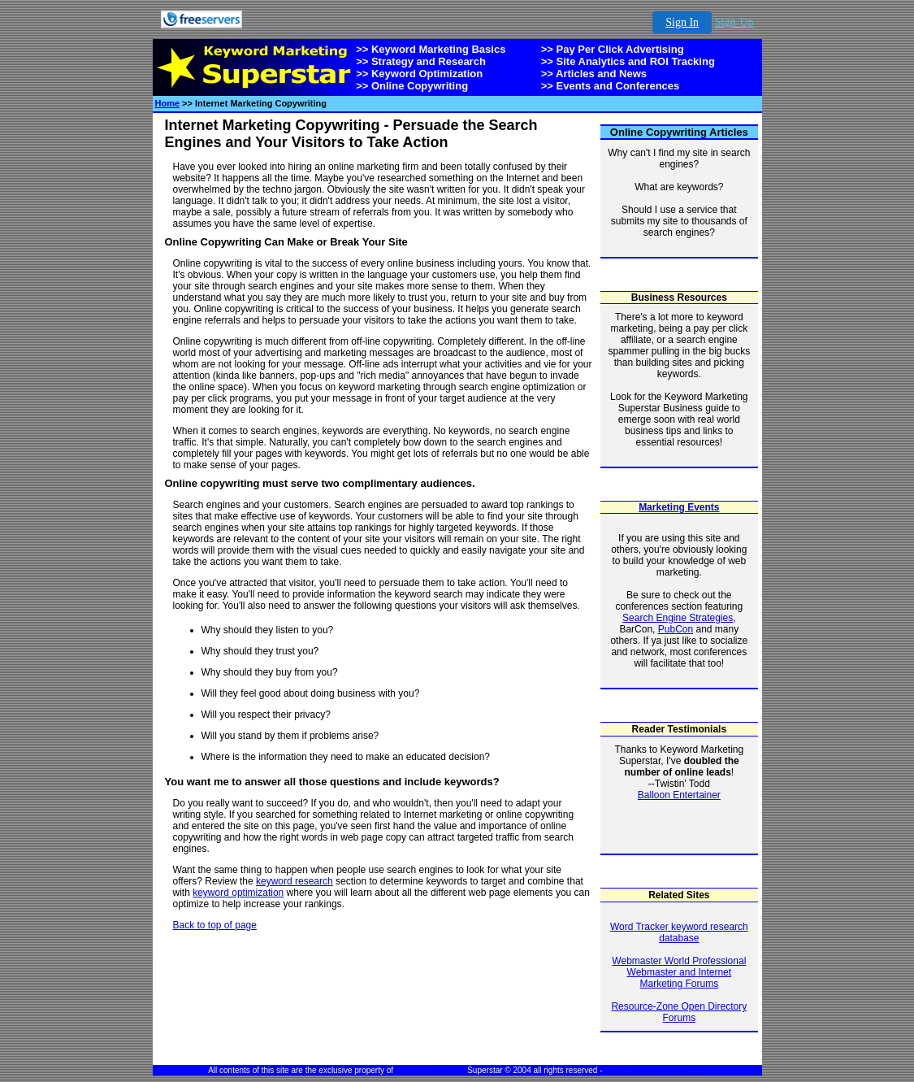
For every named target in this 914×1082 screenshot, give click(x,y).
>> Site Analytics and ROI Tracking (628, 61)
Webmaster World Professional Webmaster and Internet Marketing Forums (679, 972)
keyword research (294, 881)
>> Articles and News (594, 73)
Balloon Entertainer (679, 795)
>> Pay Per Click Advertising (612, 49)
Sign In (682, 22)
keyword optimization (238, 892)
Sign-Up (734, 22)
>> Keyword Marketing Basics (430, 49)
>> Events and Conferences (610, 86)
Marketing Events (679, 507)
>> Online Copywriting (412, 86)
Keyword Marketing (431, 1070)
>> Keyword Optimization (419, 73)
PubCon (675, 629)
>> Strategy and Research (421, 61)
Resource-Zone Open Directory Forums (679, 1012)
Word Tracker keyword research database (679, 932)
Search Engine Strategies (677, 618)
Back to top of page (215, 925)
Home (167, 103)
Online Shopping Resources (655, 1070)
